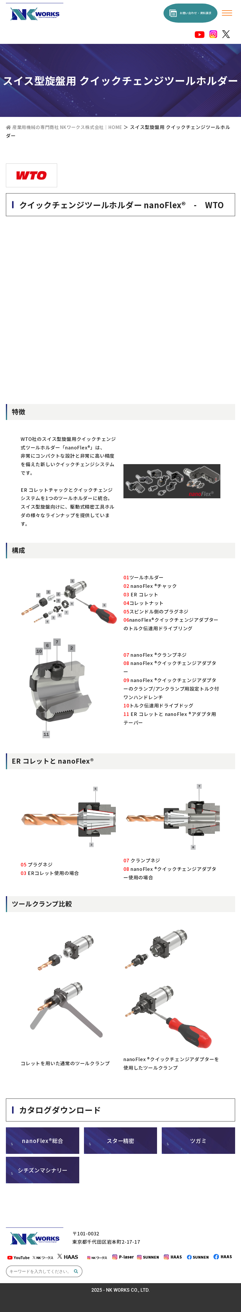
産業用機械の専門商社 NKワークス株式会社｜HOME (68, 126)
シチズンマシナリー (42, 1169)
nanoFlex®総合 (42, 1140)
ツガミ (198, 1140)
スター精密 (120, 1140)
